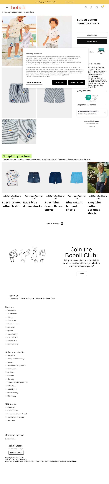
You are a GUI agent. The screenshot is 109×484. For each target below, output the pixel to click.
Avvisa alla (59, 82)
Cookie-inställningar (34, 82)
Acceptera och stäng (77, 82)
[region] (55, 68)
